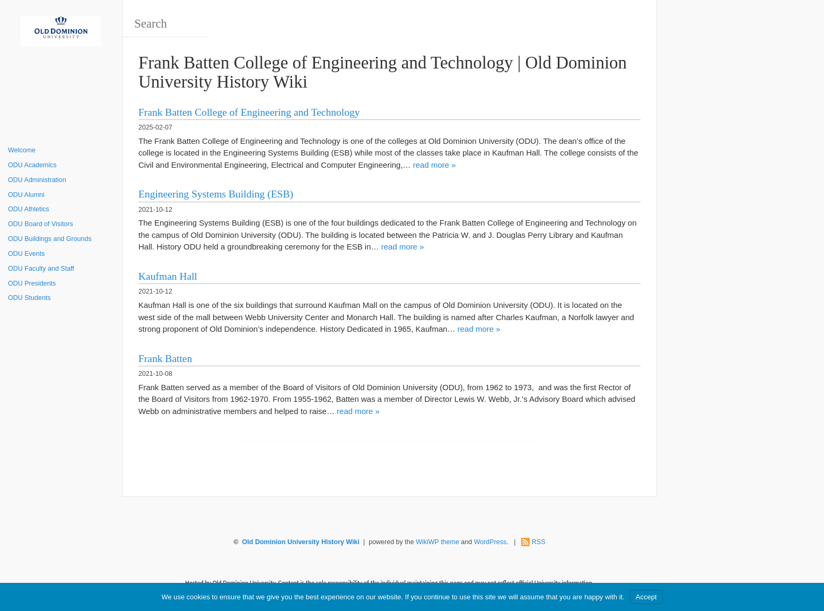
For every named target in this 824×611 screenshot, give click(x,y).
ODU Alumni (26, 195)
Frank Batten (165, 358)
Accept (646, 597)
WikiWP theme (437, 542)
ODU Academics (32, 165)
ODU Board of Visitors (40, 224)
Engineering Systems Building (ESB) (215, 194)
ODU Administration (37, 180)
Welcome (22, 150)
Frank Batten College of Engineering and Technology (249, 112)
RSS (539, 542)
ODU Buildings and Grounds (50, 239)
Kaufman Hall (167, 276)
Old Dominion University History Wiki (301, 542)
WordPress (490, 542)
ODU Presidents (32, 283)
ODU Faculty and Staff (41, 268)
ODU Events (26, 253)
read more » (434, 164)
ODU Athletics (28, 209)
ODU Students (29, 298)
